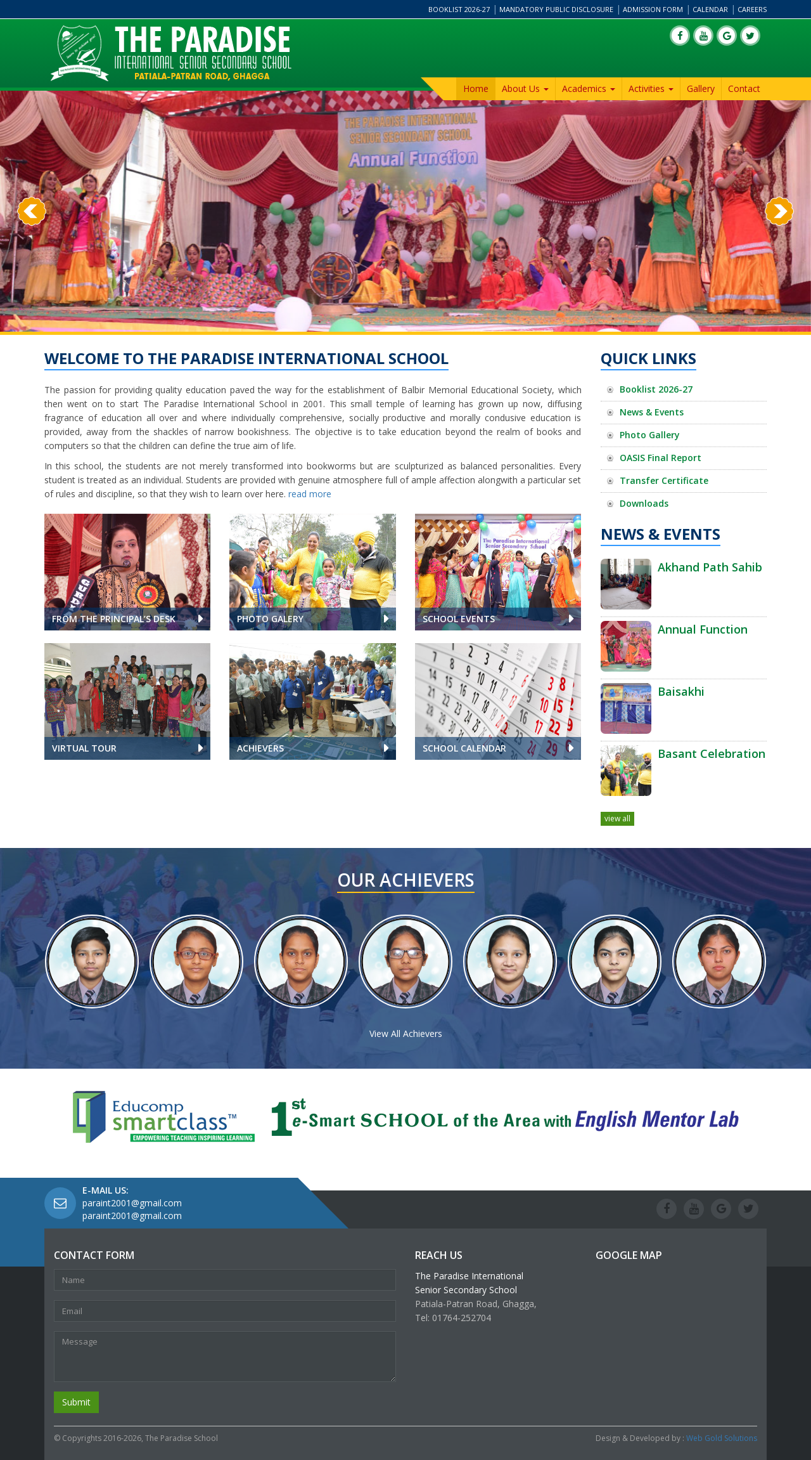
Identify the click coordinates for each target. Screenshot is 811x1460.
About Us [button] (525, 88)
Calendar (710, 9)
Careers (752, 9)
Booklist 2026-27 (459, 9)
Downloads (644, 503)
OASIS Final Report (660, 458)
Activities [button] (651, 88)
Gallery (701, 88)
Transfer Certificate (664, 480)
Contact (744, 88)
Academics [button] (588, 88)
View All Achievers (405, 1033)
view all (617, 818)
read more (309, 494)
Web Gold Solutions (721, 1438)
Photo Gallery (650, 435)
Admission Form (653, 9)
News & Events (652, 412)
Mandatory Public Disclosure (556, 9)
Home (476, 88)
